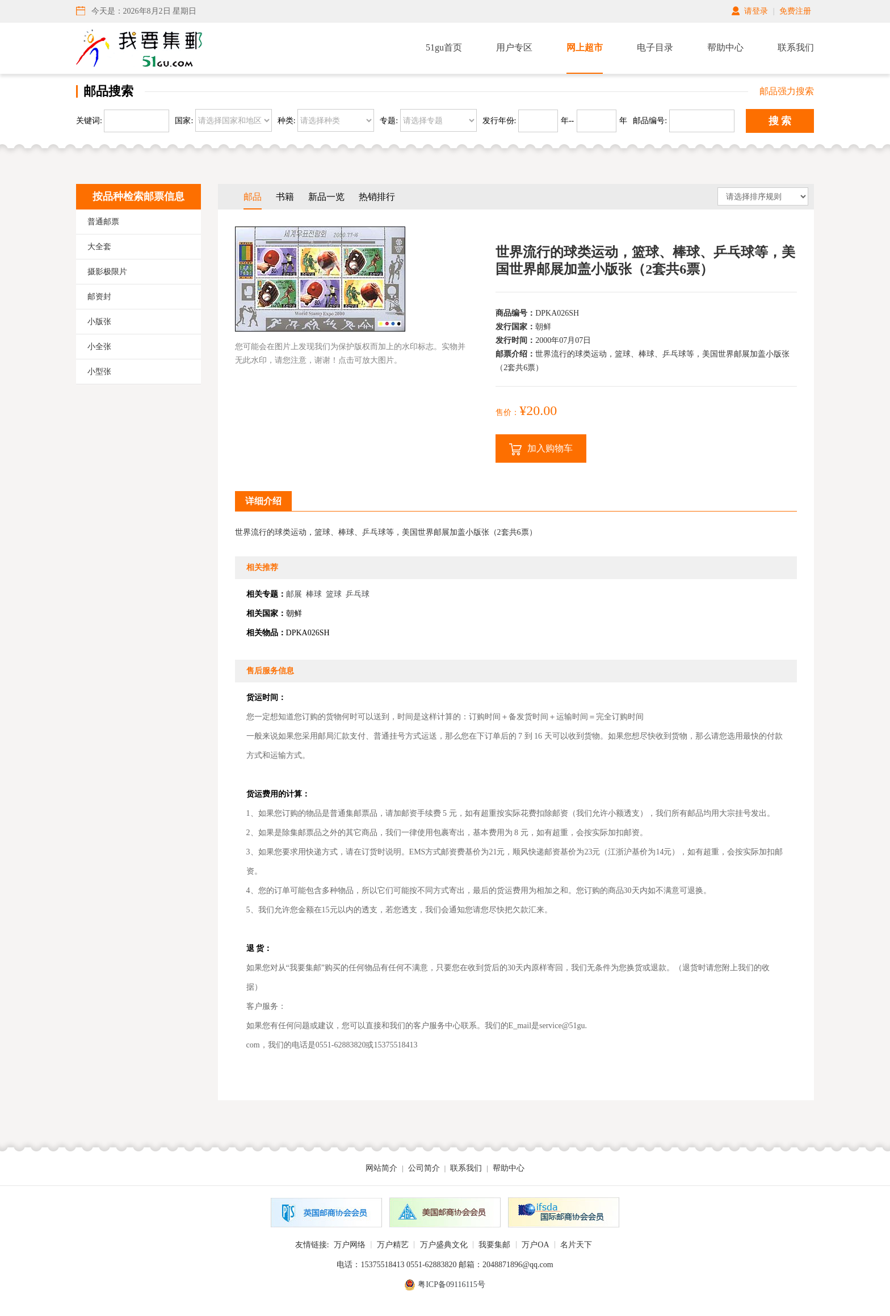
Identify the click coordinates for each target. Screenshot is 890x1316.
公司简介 (424, 1168)
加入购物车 (541, 449)
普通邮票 (103, 221)
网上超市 (584, 47)
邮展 (294, 594)
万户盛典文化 (444, 1244)
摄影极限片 (107, 271)
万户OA (535, 1244)
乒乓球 (358, 594)
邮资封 (99, 296)
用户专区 (514, 47)
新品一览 (326, 197)
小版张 (99, 321)
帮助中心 (725, 47)
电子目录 (655, 47)
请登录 (756, 11)
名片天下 (576, 1244)
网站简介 (381, 1168)
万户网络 (350, 1244)
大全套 (99, 246)
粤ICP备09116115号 (451, 1284)
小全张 (99, 346)
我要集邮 (494, 1244)
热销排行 (377, 197)
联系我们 (796, 47)
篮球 (334, 594)
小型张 (99, 371)
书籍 (285, 197)
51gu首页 (444, 47)
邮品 (253, 197)
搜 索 (780, 121)
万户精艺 (393, 1244)
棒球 (314, 594)
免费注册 (795, 11)
